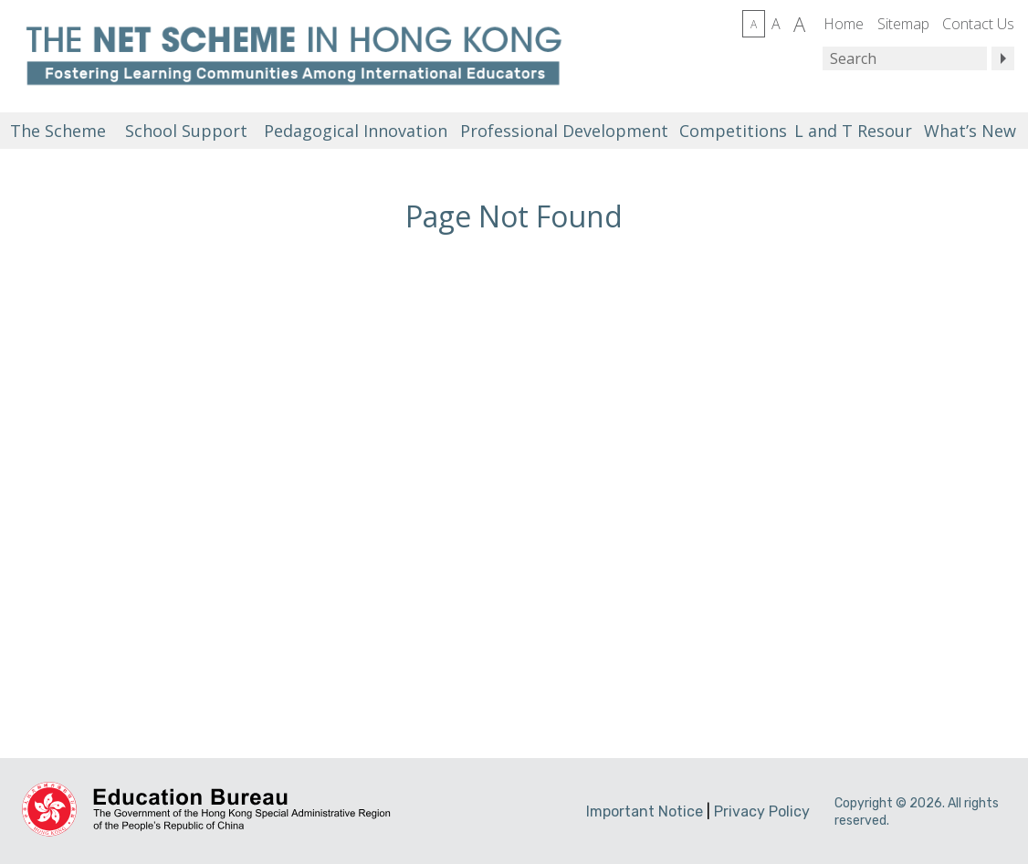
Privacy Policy (762, 811)
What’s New (970, 131)
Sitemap (903, 24)
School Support (186, 131)
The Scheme (58, 131)
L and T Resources (851, 131)
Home (843, 24)
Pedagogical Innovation (355, 131)
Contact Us (978, 24)
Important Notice (644, 811)
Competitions (733, 131)
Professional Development (564, 131)
